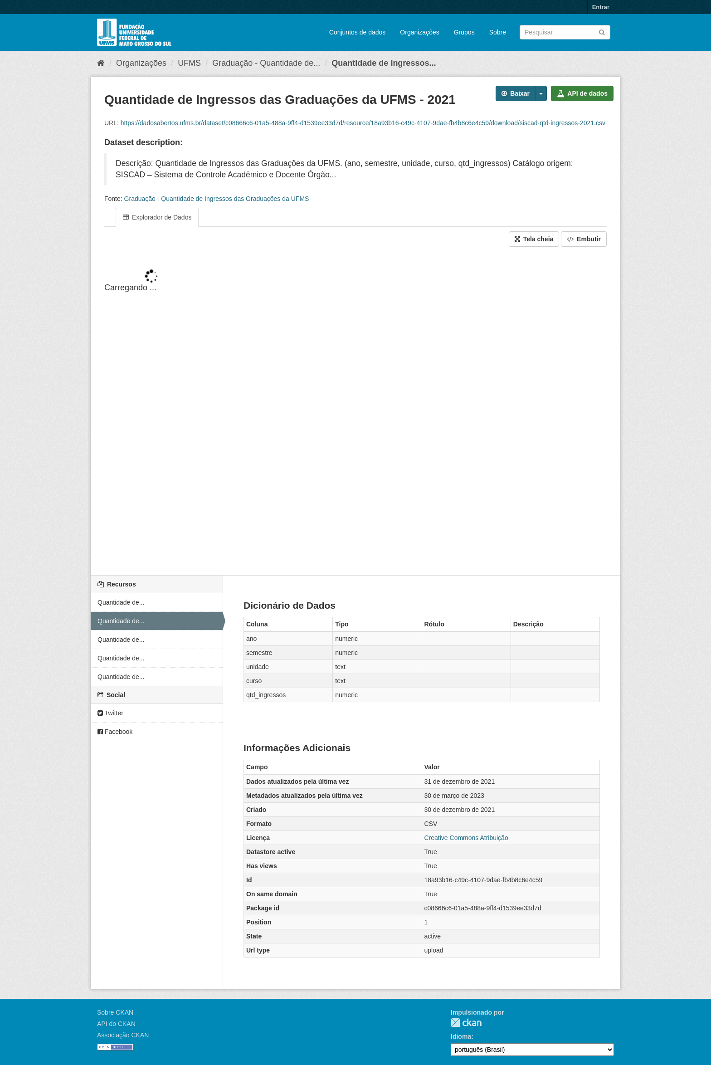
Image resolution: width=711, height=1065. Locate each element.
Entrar (600, 7)
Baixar (516, 93)
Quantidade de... (121, 602)
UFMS (189, 63)
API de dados (582, 93)
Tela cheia (534, 239)
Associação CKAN (123, 1035)
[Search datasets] (565, 32)
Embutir (584, 239)
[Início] (101, 63)
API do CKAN (116, 1023)
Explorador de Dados (157, 217)
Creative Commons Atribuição (466, 837)
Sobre (497, 32)
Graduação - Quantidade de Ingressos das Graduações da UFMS (216, 198)
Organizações (419, 32)
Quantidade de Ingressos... (383, 63)
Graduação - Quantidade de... (266, 63)
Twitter (110, 713)
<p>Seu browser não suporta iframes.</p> (355, 411)
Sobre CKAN (115, 1012)
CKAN (466, 1022)
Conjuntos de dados (357, 32)
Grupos (464, 32)
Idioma (461, 1036)
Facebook (114, 731)
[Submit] (602, 31)
